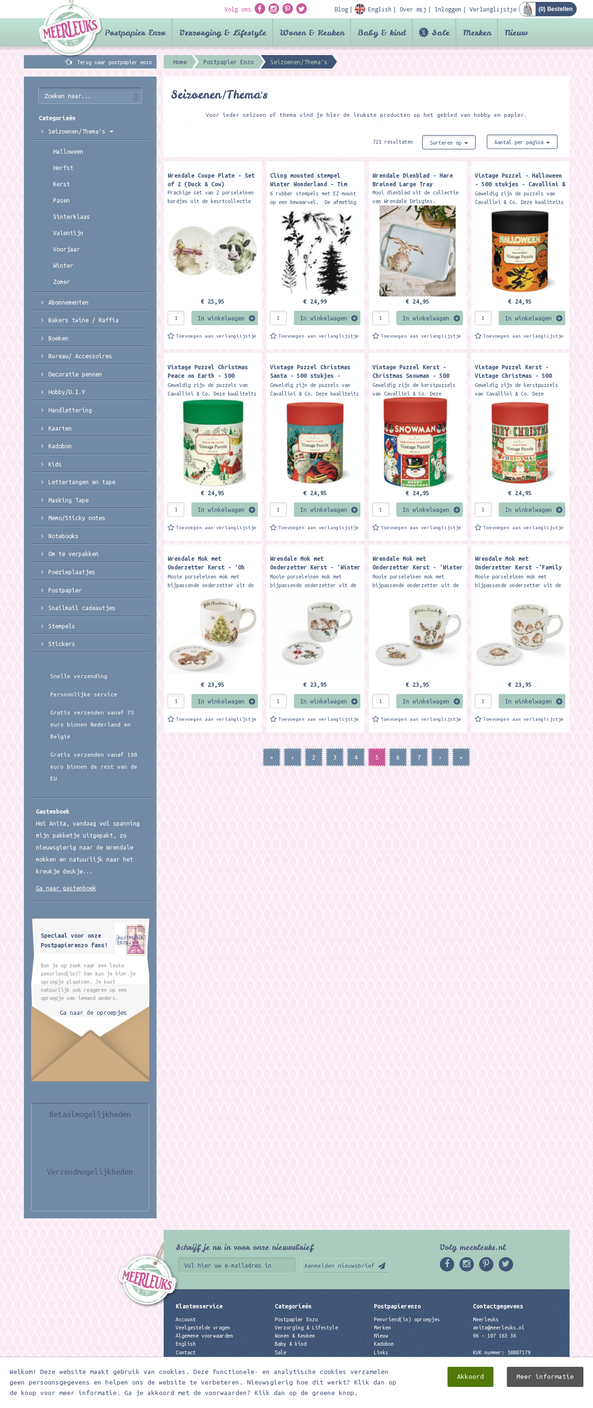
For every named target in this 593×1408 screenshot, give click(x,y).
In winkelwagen (221, 318)
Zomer (61, 281)
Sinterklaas (71, 216)
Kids (55, 464)
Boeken (58, 338)
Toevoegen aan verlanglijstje (216, 336)
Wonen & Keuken (312, 32)
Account (186, 1319)
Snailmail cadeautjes (81, 607)
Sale (440, 32)
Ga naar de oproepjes (93, 1012)
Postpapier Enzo (135, 32)
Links (381, 1352)
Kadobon (60, 446)
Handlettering (70, 410)
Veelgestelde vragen (203, 1327)
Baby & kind (382, 32)
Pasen (61, 200)
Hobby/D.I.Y (66, 391)
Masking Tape (68, 500)
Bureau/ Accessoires (80, 355)
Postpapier (65, 590)
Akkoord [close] (470, 1376)
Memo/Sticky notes (76, 517)
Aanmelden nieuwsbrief (339, 1265)
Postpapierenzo (397, 1306)
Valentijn (68, 232)
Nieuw (515, 32)
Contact (186, 1352)
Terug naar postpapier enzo (114, 62)
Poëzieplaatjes (71, 571)
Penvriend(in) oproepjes (407, 1319)
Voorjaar (66, 249)
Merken (477, 32)
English (186, 1344)
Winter (63, 265)
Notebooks (63, 536)
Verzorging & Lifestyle (222, 32)
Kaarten (60, 428)
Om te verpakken (73, 553)
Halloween (68, 151)
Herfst (63, 167)
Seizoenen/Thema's (80, 131)
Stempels (61, 626)
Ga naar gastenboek (66, 888)
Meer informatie (545, 1376)
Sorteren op (449, 143)
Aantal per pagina (522, 142)
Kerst (61, 184)
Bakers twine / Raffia (83, 320)
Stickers (61, 643)
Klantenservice (199, 1306)
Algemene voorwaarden (204, 1336)
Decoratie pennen (75, 374)
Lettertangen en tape (81, 481)
